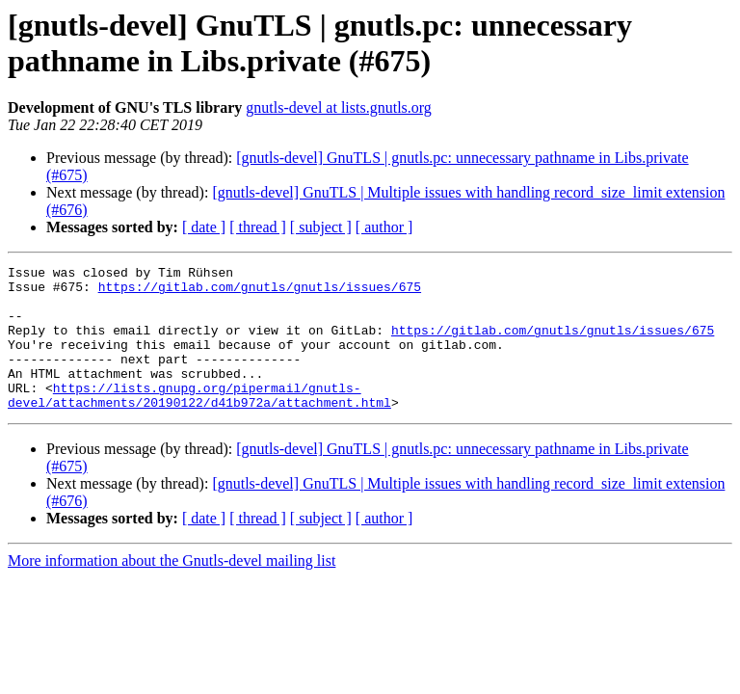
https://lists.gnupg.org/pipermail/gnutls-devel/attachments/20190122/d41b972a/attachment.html (199, 422)
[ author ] (384, 227)
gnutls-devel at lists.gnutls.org (339, 107)
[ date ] (203, 227)
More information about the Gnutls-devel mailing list (171, 589)
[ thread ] (257, 227)
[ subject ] (321, 227)
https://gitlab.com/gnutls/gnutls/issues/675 (259, 292)
